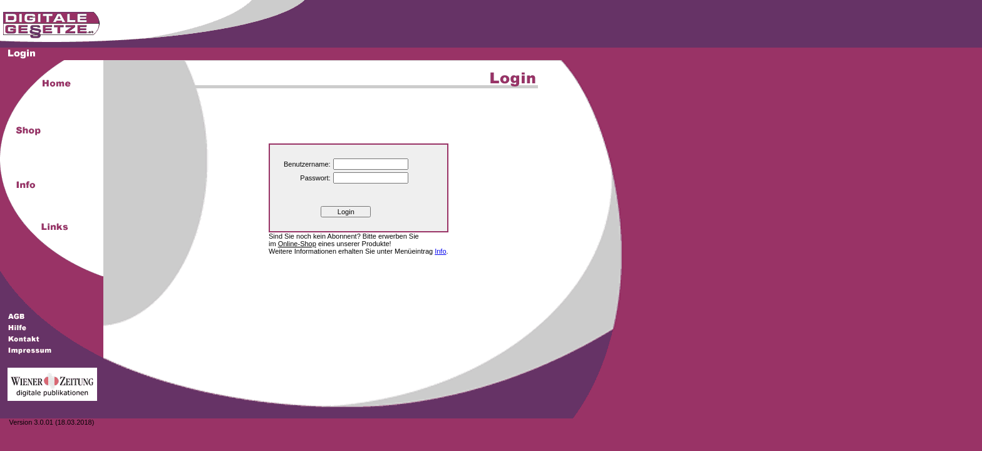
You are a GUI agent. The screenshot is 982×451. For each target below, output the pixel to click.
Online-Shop (297, 243)
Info (440, 251)
